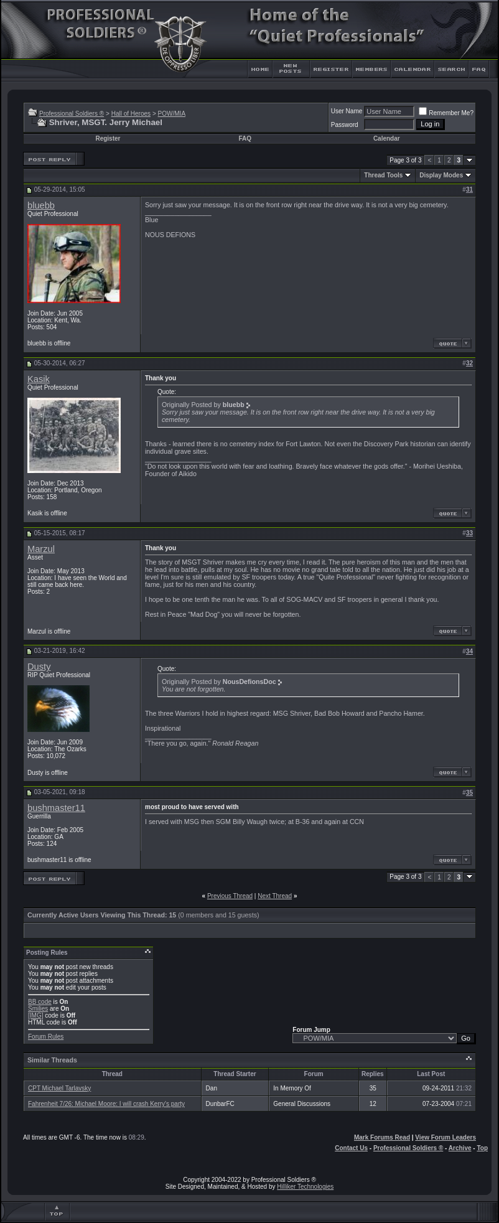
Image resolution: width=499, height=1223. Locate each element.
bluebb (41, 205)
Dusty (38, 667)
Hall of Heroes (131, 113)
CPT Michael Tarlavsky (59, 1088)
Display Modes (441, 175)
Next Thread (275, 896)
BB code (40, 1001)
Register (107, 138)
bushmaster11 (56, 808)
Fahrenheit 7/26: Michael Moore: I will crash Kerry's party (106, 1103)
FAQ (244, 138)
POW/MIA (171, 113)
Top (482, 1148)
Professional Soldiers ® (71, 113)
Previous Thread (230, 896)
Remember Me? (446, 113)
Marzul (41, 549)
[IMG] (35, 1015)
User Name (347, 111)
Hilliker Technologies (305, 1186)
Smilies (38, 1008)
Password (344, 124)
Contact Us (351, 1148)
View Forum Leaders (445, 1137)
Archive (460, 1148)
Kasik (38, 379)
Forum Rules (45, 1036)
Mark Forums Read (382, 1137)
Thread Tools (383, 175)
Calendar (386, 138)
